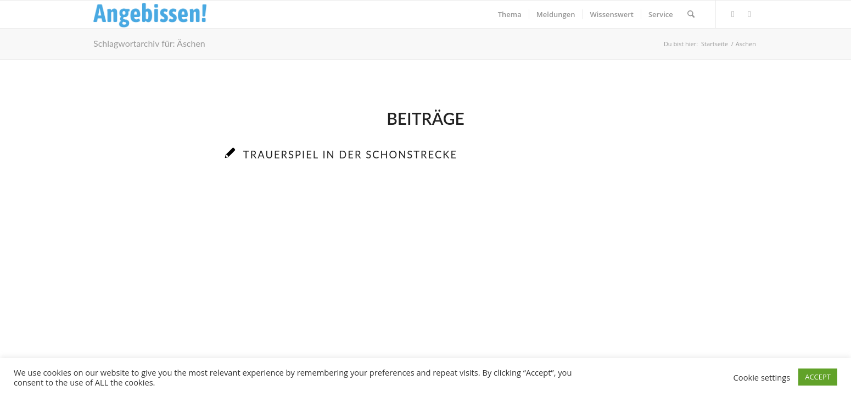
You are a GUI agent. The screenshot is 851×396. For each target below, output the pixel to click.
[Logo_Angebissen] (150, 14)
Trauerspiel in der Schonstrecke (350, 154)
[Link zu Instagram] (749, 14)
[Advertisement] (425, 281)
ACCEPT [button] (818, 377)
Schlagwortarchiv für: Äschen (149, 43)
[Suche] (691, 14)
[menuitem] (510, 14)
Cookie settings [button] (762, 377)
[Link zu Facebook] (733, 14)
